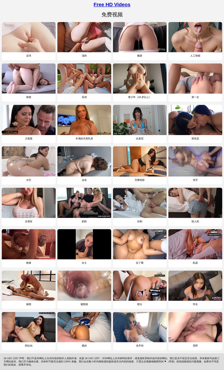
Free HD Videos (112, 4)
